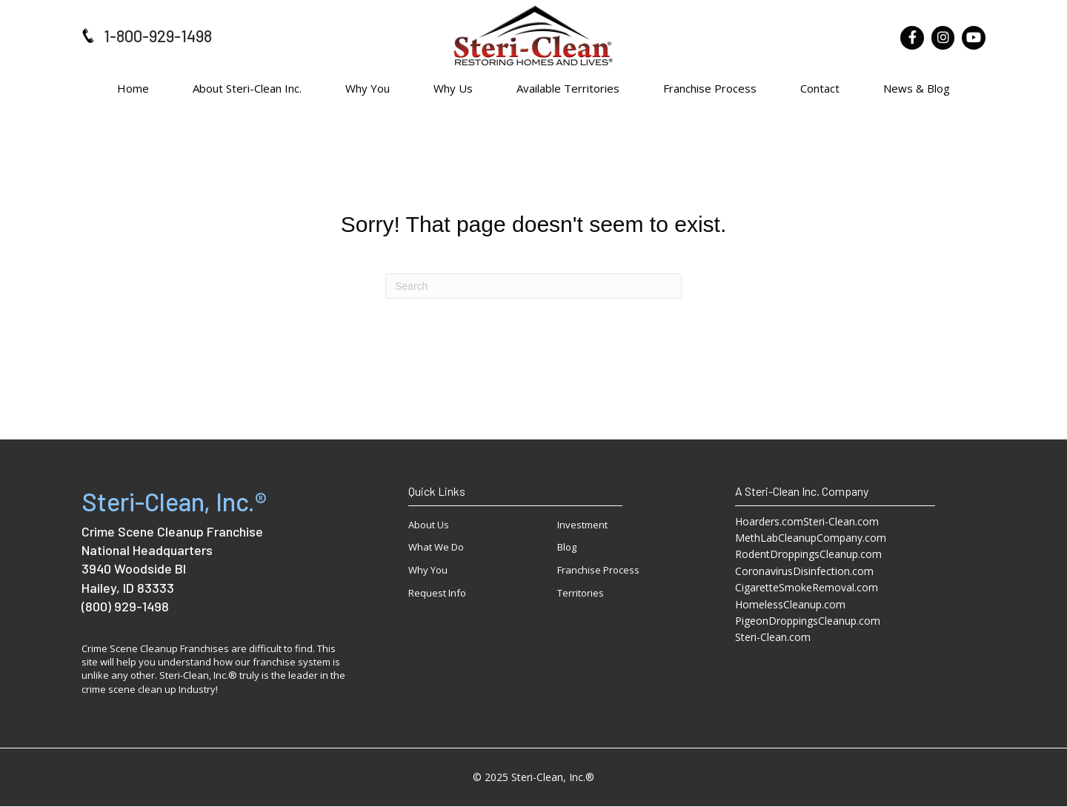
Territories (580, 593)
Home (133, 88)
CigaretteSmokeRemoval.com (806, 587)
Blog (566, 547)
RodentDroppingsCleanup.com (808, 554)
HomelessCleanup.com (790, 604)
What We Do (436, 547)
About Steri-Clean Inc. (247, 88)
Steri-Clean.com (773, 637)
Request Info (437, 593)
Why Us (453, 88)
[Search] (533, 286)
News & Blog (916, 88)
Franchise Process (710, 88)
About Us (428, 524)
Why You (367, 88)
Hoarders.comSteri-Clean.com (807, 521)
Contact (820, 88)
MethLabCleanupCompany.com (810, 538)
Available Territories (567, 88)
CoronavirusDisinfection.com (804, 571)
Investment (582, 524)
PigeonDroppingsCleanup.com (807, 621)
